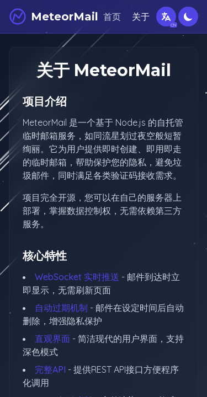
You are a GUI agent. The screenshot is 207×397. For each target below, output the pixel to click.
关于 (141, 16)
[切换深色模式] (188, 16)
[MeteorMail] (53, 16)
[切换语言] (166, 16)
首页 (112, 16)
